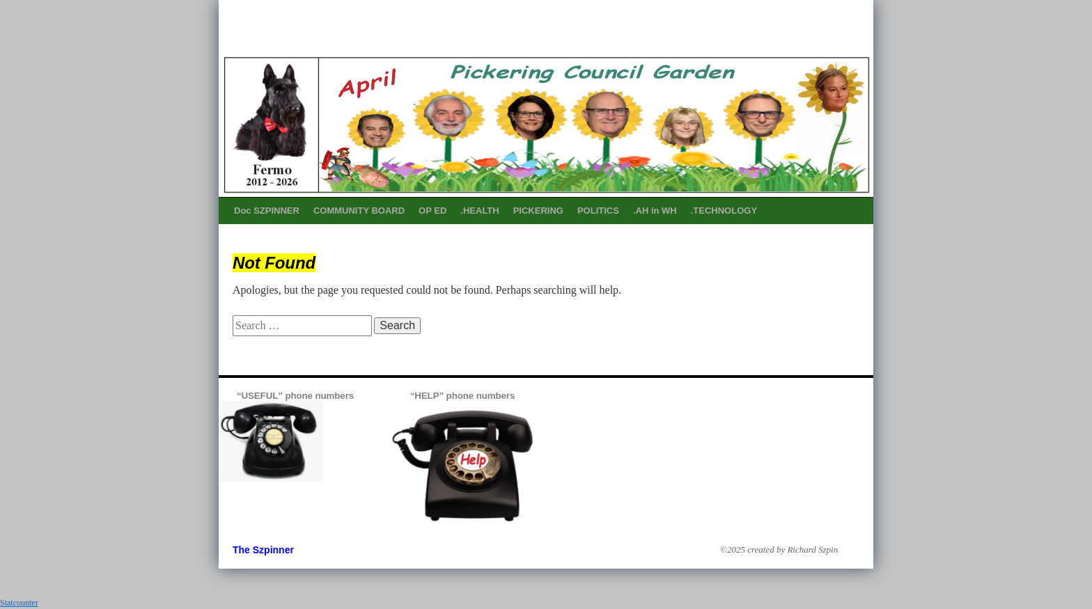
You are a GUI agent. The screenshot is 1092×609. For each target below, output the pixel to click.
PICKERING (538, 210)
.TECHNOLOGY (724, 210)
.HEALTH (479, 210)
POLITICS (598, 210)
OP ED (432, 210)
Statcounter (19, 603)
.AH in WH (655, 210)
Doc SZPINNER (266, 210)
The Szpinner (263, 549)
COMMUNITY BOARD (359, 210)
